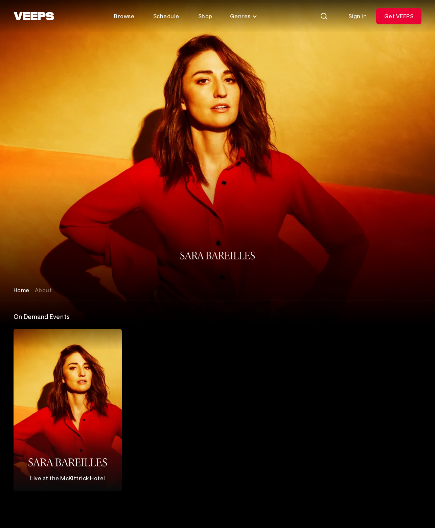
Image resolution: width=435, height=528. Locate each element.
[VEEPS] (34, 16)
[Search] (324, 16)
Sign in (357, 16)
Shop (205, 16)
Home (21, 290)
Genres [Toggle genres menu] (243, 16)
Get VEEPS (398, 16)
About (43, 290)
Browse (124, 16)
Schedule (166, 16)
